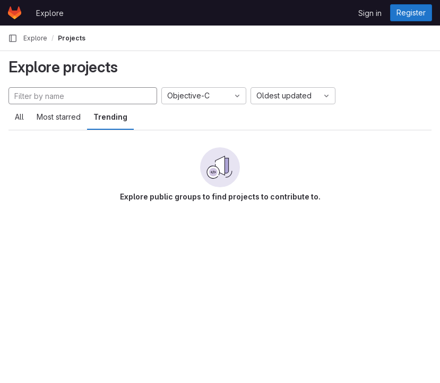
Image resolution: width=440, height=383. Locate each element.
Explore (50, 13)
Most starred (59, 116)
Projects (71, 38)
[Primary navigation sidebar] (12, 38)
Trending (110, 116)
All (19, 116)
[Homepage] (14, 12)
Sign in (370, 13)
